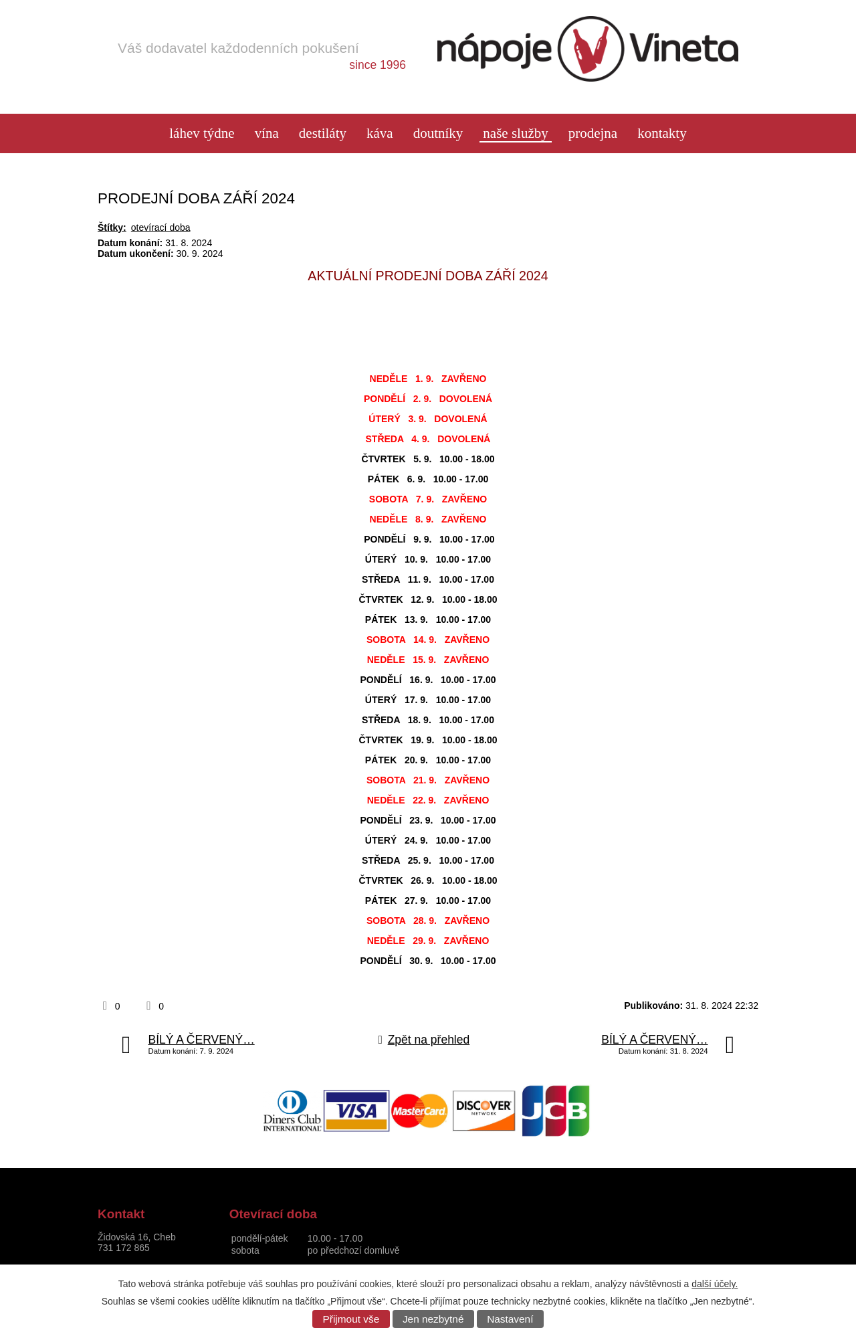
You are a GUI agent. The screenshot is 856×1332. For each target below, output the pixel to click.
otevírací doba (161, 227)
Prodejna (592, 133)
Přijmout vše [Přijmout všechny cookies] (351, 1319)
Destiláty (322, 133)
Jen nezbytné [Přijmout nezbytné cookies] (433, 1319)
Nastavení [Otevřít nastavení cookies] (510, 1319)
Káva (379, 133)
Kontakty (662, 133)
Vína (267, 133)
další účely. (714, 1283)
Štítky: (112, 227)
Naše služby (515, 133)
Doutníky (438, 133)
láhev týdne (201, 133)
